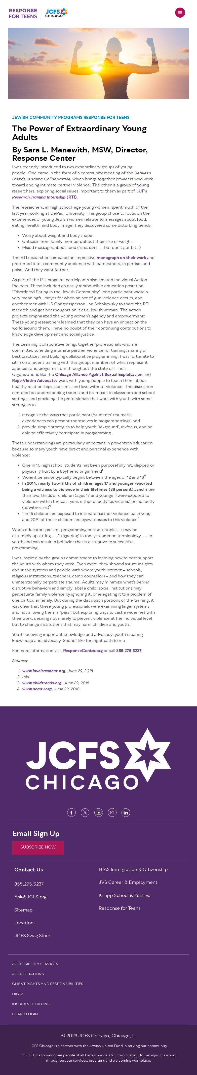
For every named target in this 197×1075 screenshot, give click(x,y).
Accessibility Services (35, 964)
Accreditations (28, 974)
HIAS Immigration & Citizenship (133, 870)
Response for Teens (107, 118)
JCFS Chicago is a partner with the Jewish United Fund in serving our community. (98, 1046)
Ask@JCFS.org (30, 897)
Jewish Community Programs (47, 118)
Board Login (25, 1014)
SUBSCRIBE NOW (38, 847)
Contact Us (28, 870)
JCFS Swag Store (32, 936)
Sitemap (23, 910)
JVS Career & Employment (128, 883)
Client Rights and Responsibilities (47, 984)
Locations (24, 923)
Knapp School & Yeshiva (124, 896)
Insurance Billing (31, 1004)
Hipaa (18, 994)
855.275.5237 (129, 651)
